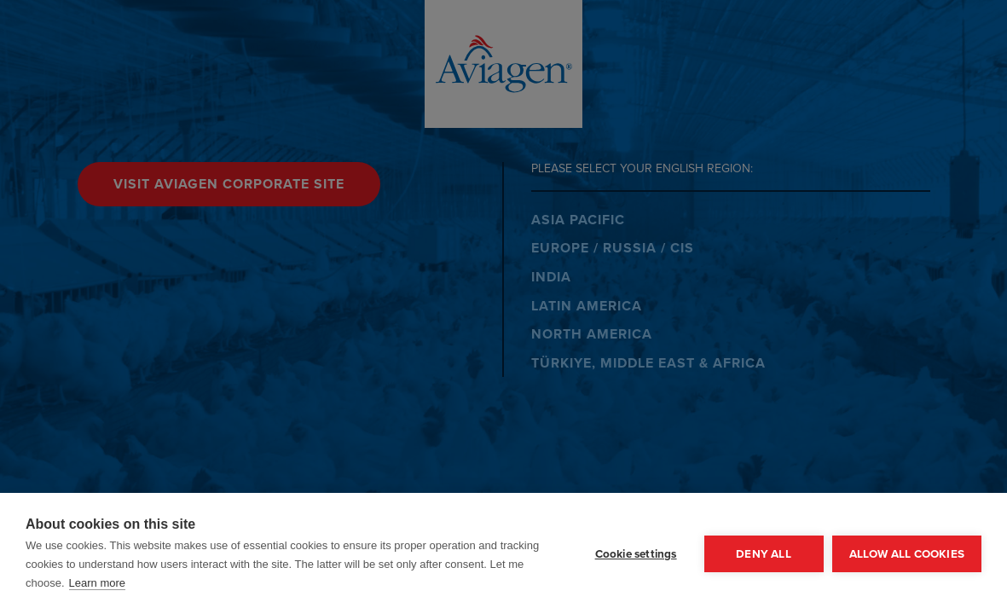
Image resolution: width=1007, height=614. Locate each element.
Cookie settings (636, 553)
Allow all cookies (906, 553)
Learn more (97, 582)
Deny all (763, 553)
